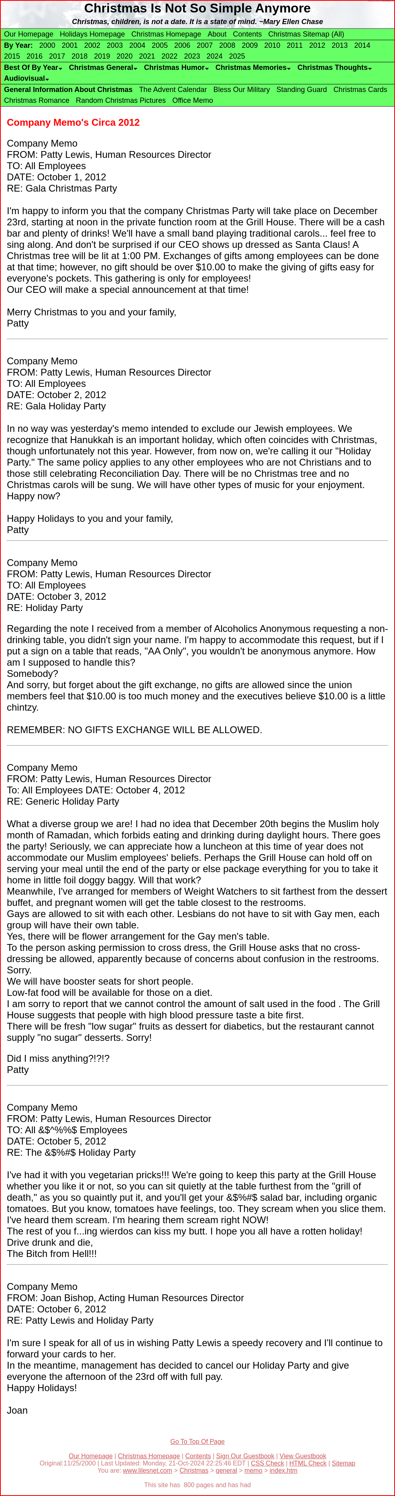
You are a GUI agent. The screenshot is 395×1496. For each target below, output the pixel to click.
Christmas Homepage (166, 34)
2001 (70, 45)
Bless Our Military (242, 90)
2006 (182, 45)
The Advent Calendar (173, 90)
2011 (295, 45)
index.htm (283, 1470)
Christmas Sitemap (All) (306, 34)
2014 (362, 45)
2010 (272, 45)
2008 (227, 45)
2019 (102, 56)
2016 (34, 56)
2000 (47, 45)
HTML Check (308, 1463)
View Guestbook (303, 1456)
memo (253, 1470)
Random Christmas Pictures (121, 100)
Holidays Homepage (92, 34)
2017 (57, 56)
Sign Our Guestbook (245, 1456)
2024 (214, 56)
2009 (250, 45)
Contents (247, 34)
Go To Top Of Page (197, 1441)
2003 (115, 45)
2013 (340, 45)
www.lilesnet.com (147, 1470)
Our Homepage (28, 34)
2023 (192, 56)
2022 (169, 56)
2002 (92, 45)
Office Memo (192, 100)
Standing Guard (302, 90)
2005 (160, 45)
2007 (205, 45)
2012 (317, 45)
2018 (79, 56)
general (226, 1470)
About (217, 34)
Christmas (193, 1470)
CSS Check (267, 1463)
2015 (12, 56)
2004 (137, 45)
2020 (124, 56)
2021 (147, 56)
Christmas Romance (36, 100)
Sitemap (344, 1463)
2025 (237, 56)
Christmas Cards (360, 90)
